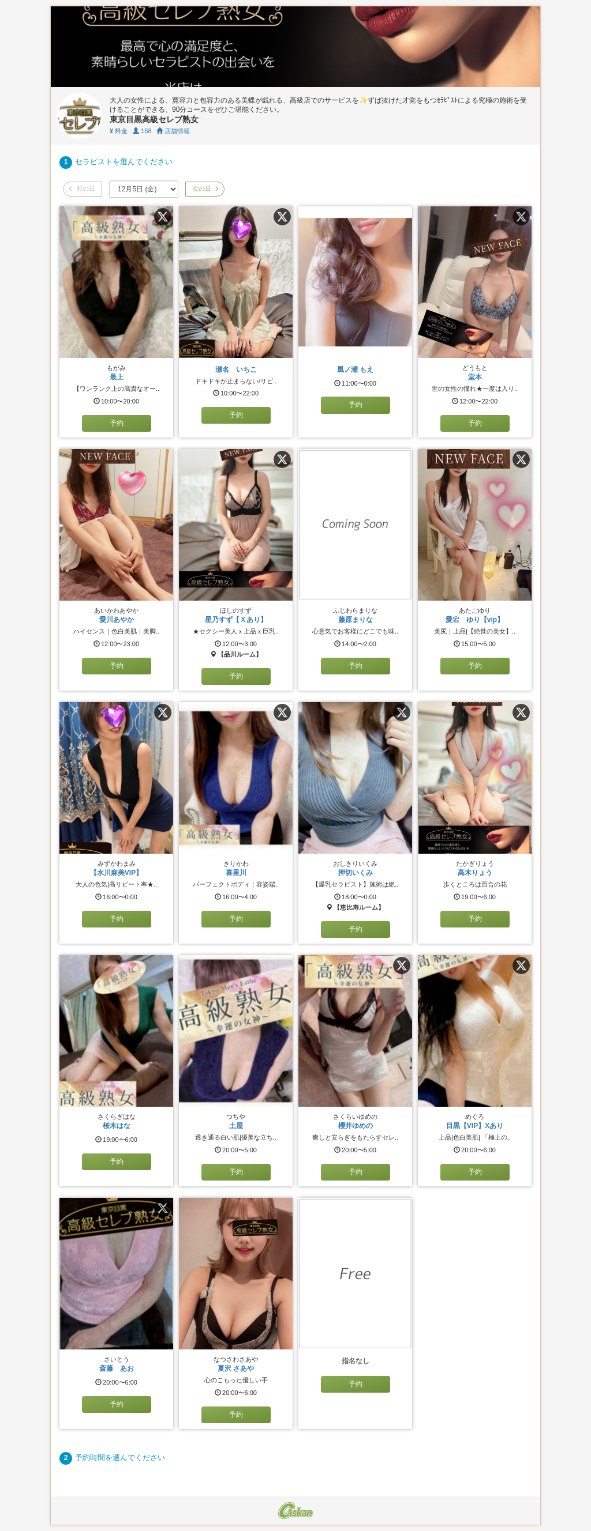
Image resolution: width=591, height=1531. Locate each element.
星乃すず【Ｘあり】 (236, 620)
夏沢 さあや (236, 1368)
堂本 (475, 377)
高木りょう (475, 873)
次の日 (204, 188)
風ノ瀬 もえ (355, 369)
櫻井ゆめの (359, 1126)
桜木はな (116, 1126)
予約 (117, 423)
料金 (119, 130)
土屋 (236, 1126)
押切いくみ (355, 873)
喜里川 (236, 873)
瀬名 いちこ (236, 369)
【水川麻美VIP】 (116, 873)
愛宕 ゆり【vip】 (475, 620)
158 (142, 130)
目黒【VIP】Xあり (474, 1126)
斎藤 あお (116, 1368)
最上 (117, 377)
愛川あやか (116, 620)
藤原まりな (355, 620)
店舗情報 (173, 130)
